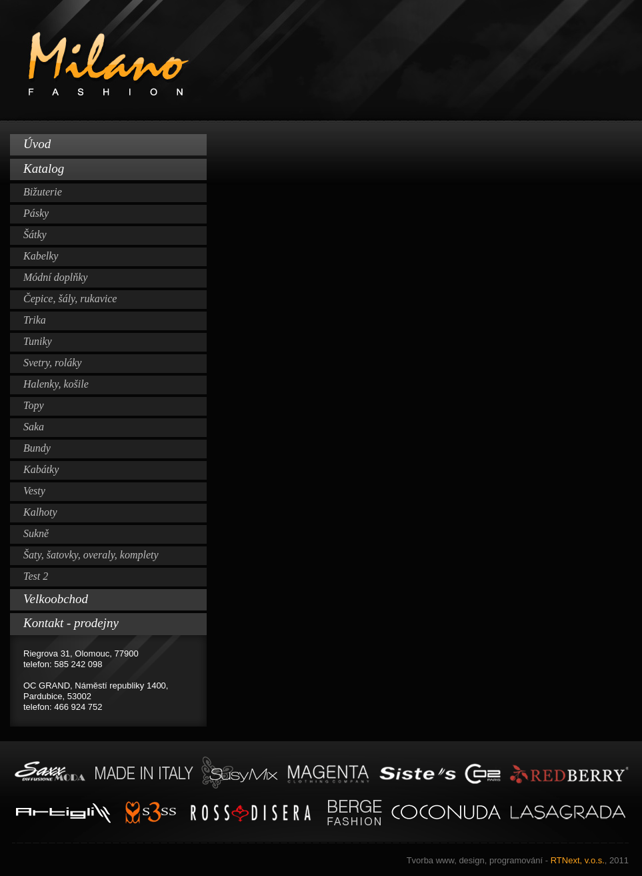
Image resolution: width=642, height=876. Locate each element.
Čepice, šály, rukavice (70, 298)
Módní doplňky (55, 277)
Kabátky (41, 469)
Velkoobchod (55, 599)
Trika (34, 320)
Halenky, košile (56, 384)
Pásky (36, 213)
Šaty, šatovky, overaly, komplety (91, 554)
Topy (33, 405)
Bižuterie (42, 191)
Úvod (37, 144)
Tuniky (37, 341)
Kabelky (40, 256)
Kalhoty (40, 512)
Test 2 (35, 576)
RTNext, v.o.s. (518, 860)
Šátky (35, 234)
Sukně (36, 533)
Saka (33, 426)
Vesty (34, 490)
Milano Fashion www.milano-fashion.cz (321, 61)
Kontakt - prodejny (71, 623)
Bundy (37, 448)
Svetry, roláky (52, 362)
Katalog (43, 168)
